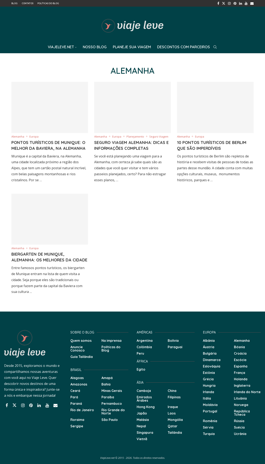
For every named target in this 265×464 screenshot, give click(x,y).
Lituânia (240, 398)
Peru (140, 353)
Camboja (144, 390)
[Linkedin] (240, 3)
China (172, 390)
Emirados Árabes (144, 398)
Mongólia (175, 419)
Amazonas (78, 384)
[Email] (252, 3)
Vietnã (142, 439)
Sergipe (76, 426)
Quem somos (81, 340)
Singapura (145, 432)
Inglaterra (242, 385)
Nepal (141, 426)
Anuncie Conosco (77, 348)
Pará (74, 397)
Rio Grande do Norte (113, 411)
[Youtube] (246, 3)
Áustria (208, 347)
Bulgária (210, 353)
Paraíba (107, 397)
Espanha (240, 366)
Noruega (241, 404)
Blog (14, 3)
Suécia (239, 427)
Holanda (240, 379)
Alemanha (242, 340)
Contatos (27, 3)
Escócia (240, 359)
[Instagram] (229, 3)
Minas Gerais (111, 390)
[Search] (215, 47)
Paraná (76, 403)
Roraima (77, 419)
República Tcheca (242, 413)
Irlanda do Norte (247, 392)
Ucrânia (240, 433)
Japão (142, 413)
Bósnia (239, 347)
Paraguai (175, 347)
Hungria (209, 385)
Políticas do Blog (48, 3)
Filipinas (174, 397)
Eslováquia (211, 366)
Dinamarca (211, 359)
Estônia (209, 372)
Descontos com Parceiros (183, 47)
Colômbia (144, 347)
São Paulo (109, 419)
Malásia (143, 419)
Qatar (172, 426)
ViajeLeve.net (61, 47)
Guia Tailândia (81, 356)
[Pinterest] (235, 3)
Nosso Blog (95, 47)
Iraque (173, 406)
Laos (172, 413)
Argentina (145, 340)
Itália (207, 398)
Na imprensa (111, 340)
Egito (141, 369)
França (239, 372)
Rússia (239, 421)
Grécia (208, 379)
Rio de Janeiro (82, 410)
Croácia (240, 353)
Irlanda (208, 392)
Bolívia (173, 340)
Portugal (210, 411)
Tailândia (175, 432)
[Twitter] (223, 3)
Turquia (209, 433)
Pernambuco (111, 403)
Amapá (107, 377)
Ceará (75, 390)
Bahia (106, 384)
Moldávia (210, 404)
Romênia (210, 421)
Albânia (209, 340)
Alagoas (77, 377)
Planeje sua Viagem (132, 47)
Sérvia (208, 427)
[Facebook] (218, 3)
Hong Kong (146, 406)
